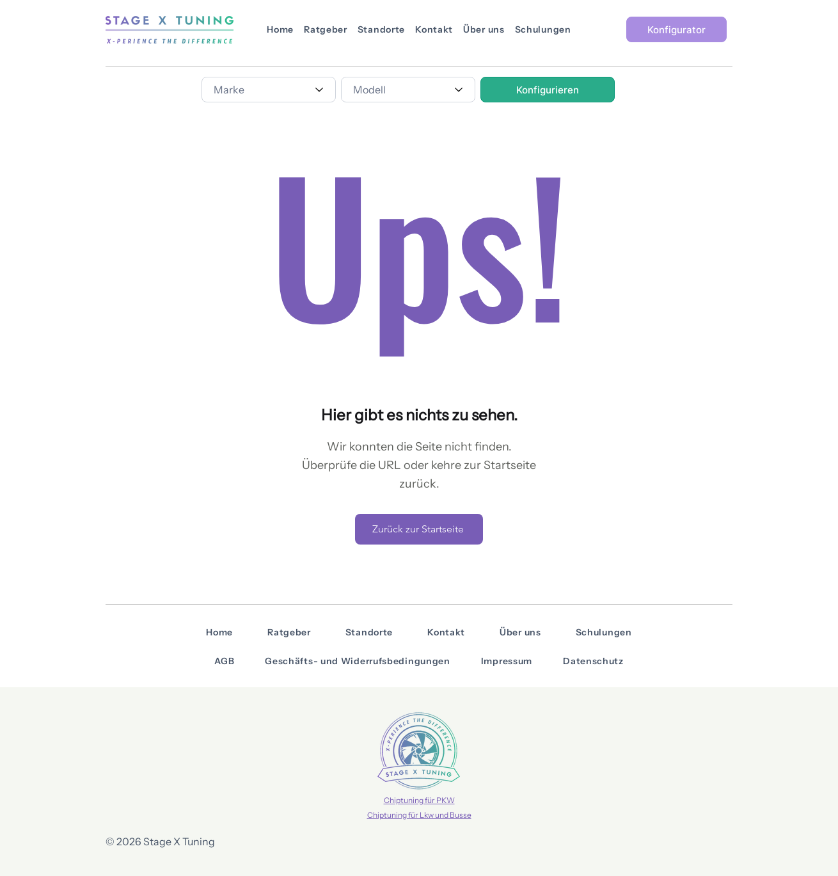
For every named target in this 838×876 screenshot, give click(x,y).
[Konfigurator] (676, 29)
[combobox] (269, 89)
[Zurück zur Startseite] (419, 529)
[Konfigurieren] (547, 89)
